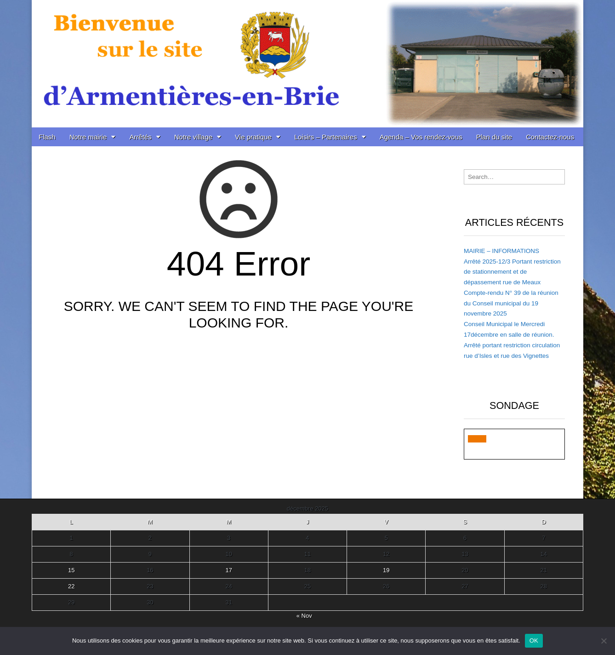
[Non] (603, 640)
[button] (477, 439)
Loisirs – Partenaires (325, 137)
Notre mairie (88, 137)
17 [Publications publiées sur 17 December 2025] (228, 570)
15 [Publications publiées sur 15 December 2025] (71, 570)
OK (534, 640)
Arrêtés (140, 137)
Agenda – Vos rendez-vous (421, 137)
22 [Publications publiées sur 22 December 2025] (71, 586)
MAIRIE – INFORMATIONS (501, 250)
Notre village (193, 137)
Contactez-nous (550, 137)
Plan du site (494, 137)
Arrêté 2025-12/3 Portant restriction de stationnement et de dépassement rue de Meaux (512, 272)
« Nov (304, 615)
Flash (47, 137)
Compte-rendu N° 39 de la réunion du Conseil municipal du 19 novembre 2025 (511, 303)
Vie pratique (253, 137)
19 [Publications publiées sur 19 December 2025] (386, 570)
